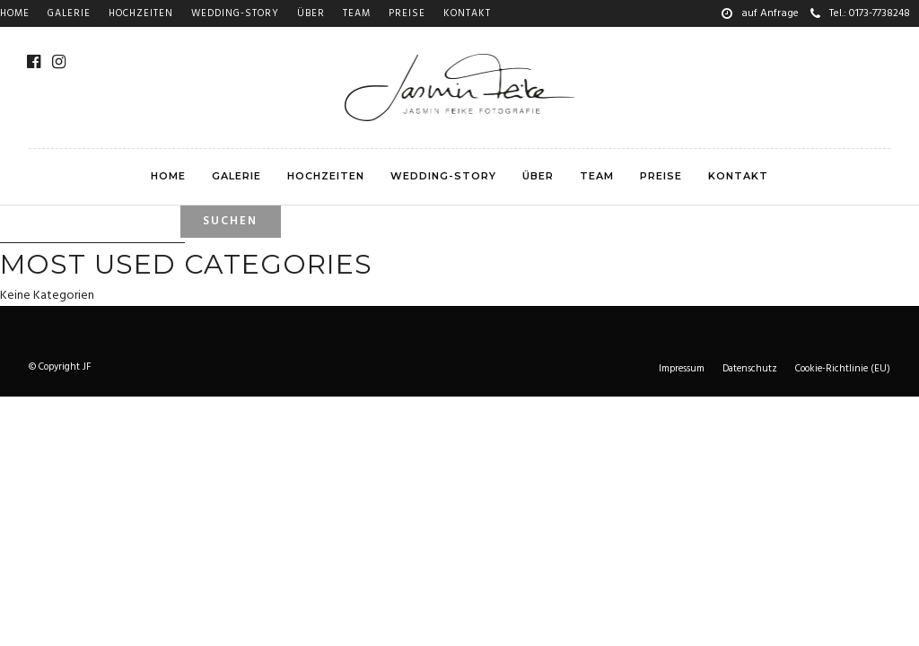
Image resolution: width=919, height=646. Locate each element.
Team (357, 13)
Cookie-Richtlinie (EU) (842, 369)
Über (311, 13)
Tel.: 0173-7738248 (860, 13)
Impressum (682, 369)
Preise (407, 13)
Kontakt (467, 13)
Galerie (69, 13)
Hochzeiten (141, 13)
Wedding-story (235, 13)
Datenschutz (749, 369)
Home (15, 13)
